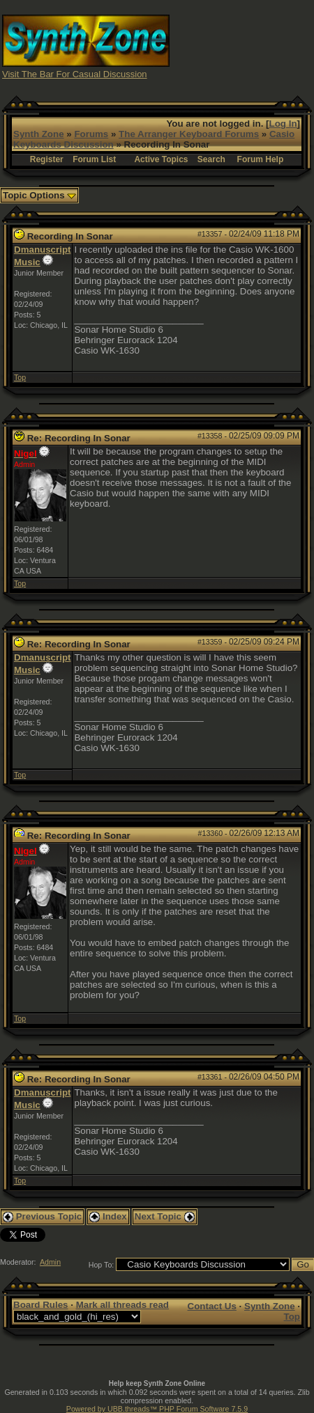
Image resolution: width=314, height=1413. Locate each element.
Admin (50, 1262)
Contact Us (212, 1306)
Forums (91, 134)
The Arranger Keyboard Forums (189, 134)
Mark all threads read (122, 1305)
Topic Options (39, 195)
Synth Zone (38, 134)
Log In (283, 123)
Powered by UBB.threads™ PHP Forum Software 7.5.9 (157, 1409)
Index (108, 1216)
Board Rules (40, 1305)
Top (20, 377)
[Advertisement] (242, 45)
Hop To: (101, 1265)
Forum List (94, 159)
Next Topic (165, 1216)
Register (46, 159)
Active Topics (161, 159)
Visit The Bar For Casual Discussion (74, 74)
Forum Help (260, 159)
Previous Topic (42, 1216)
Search (211, 159)
